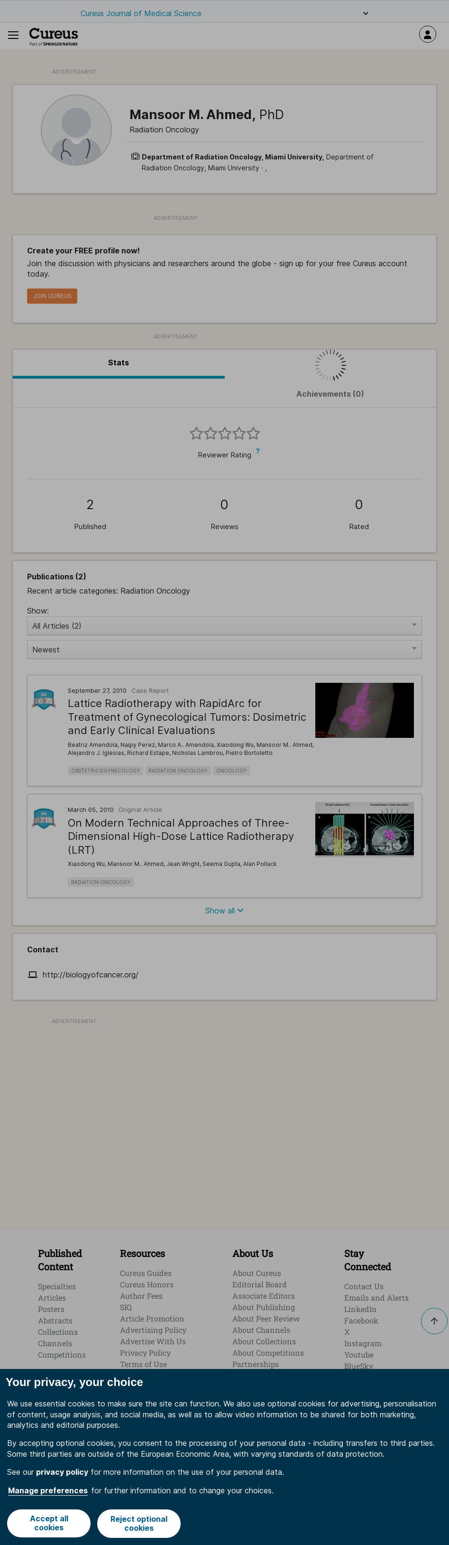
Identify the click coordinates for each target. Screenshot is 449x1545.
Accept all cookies (48, 1524)
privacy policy (62, 1473)
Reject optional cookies (139, 1524)
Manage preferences (48, 1491)
